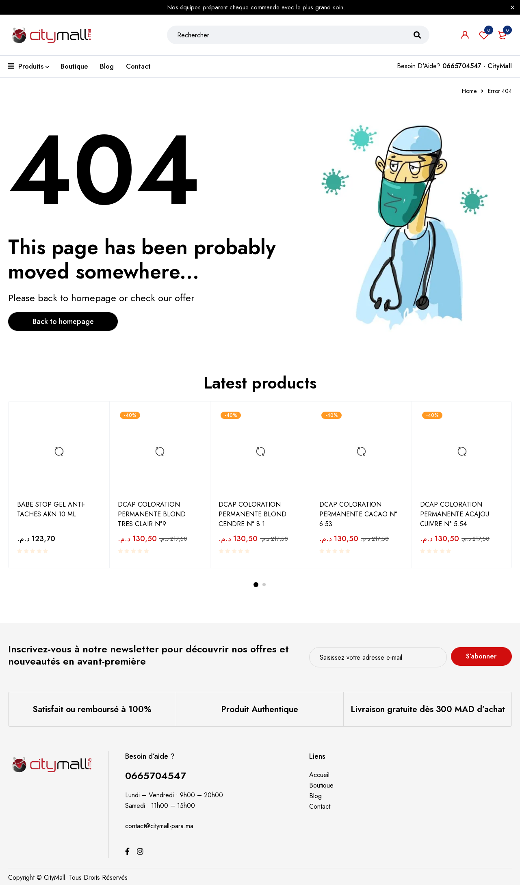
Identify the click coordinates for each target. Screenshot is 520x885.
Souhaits (483, 35)
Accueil (319, 774)
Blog (315, 796)
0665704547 (155, 775)
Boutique (321, 785)
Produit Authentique (259, 709)
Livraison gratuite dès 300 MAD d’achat (428, 709)
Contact (319, 806)
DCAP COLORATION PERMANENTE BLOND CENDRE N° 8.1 (252, 514)
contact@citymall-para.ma (159, 826)
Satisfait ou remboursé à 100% (92, 709)
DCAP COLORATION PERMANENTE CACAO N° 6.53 (358, 514)
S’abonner (481, 656)
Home (469, 91)
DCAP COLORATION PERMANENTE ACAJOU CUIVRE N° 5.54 (454, 514)
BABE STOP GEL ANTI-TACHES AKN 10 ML (51, 509)
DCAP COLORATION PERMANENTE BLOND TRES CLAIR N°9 (152, 514)
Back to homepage (63, 321)
